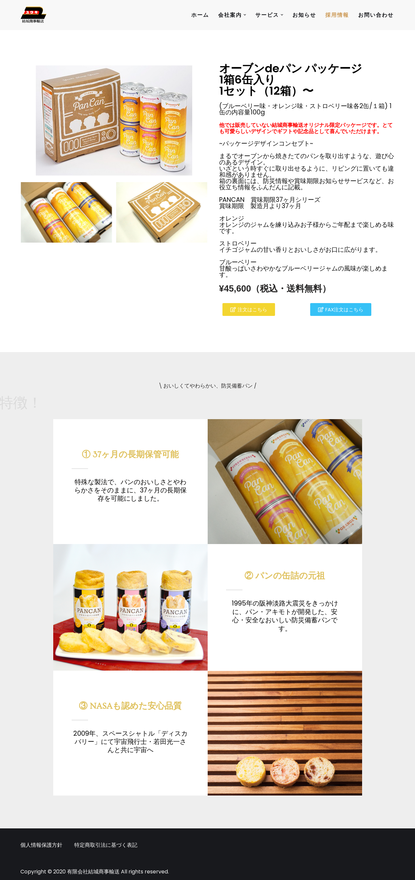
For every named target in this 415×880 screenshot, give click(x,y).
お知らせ (304, 15)
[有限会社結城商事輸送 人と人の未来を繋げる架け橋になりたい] (33, 15)
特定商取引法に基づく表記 (105, 845)
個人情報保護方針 (41, 845)
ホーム (200, 15)
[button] (244, 14)
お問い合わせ (376, 15)
